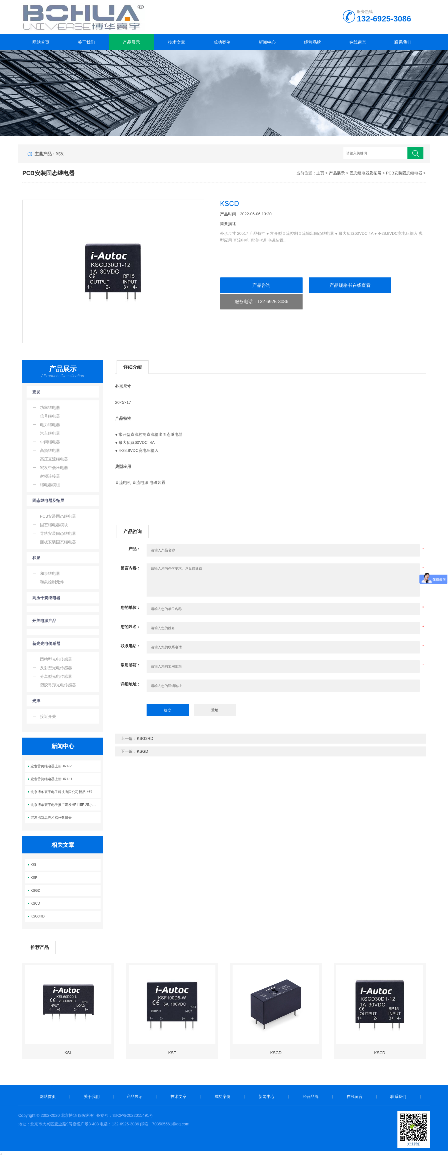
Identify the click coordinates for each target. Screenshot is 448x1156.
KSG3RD (38, 916)
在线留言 (357, 42)
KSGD (35, 891)
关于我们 (86, 42)
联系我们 (402, 42)
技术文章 (176, 42)
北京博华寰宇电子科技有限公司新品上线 (61, 792)
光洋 (36, 700)
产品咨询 (261, 285)
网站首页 (40, 42)
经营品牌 (312, 42)
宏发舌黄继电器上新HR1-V (51, 766)
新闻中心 (267, 42)
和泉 (36, 557)
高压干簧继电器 (46, 597)
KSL (34, 865)
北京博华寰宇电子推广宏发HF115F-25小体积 (65, 805)
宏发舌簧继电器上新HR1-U (51, 779)
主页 (320, 173)
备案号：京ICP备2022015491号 (124, 1115)
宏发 (60, 153)
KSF (34, 878)
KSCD (35, 903)
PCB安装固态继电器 (404, 173)
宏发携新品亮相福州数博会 (51, 818)
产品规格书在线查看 (350, 285)
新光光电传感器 (46, 643)
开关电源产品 (44, 620)
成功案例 (222, 42)
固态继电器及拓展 (365, 173)
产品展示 (131, 42)
